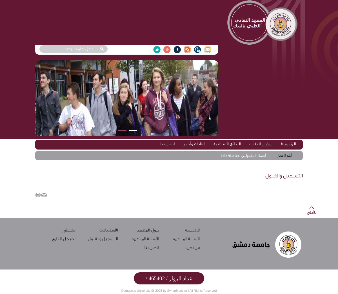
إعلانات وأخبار (194, 144)
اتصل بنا (167, 144)
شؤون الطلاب (260, 144)
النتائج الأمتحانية (227, 144)
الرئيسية (288, 144)
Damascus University (135, 290)
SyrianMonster (177, 290)
